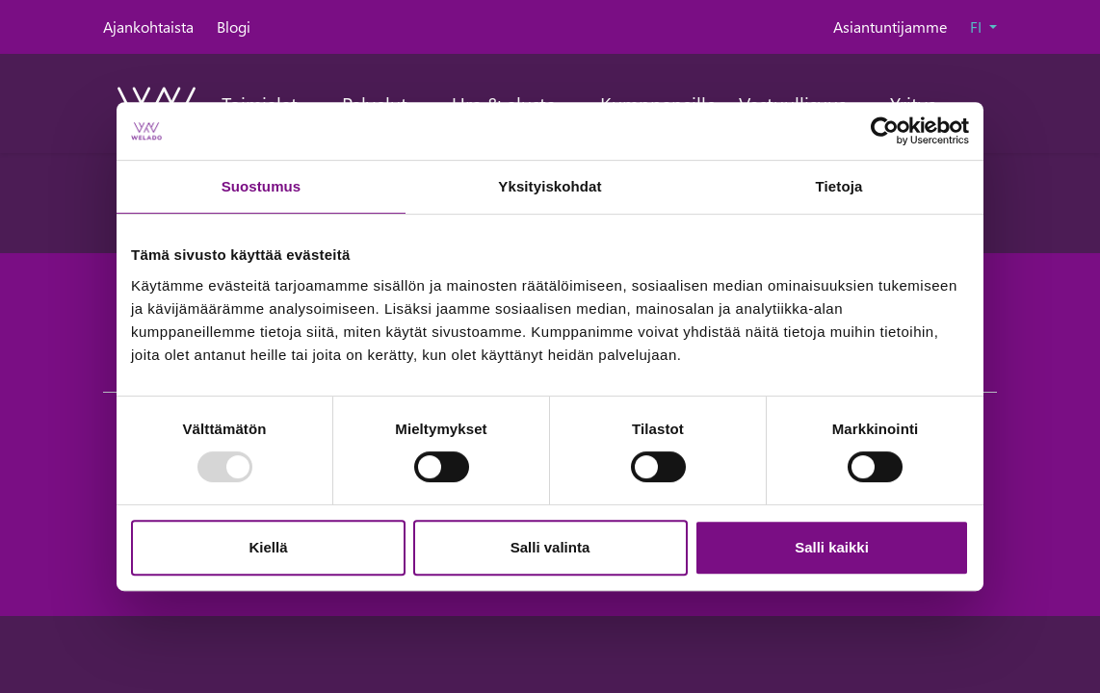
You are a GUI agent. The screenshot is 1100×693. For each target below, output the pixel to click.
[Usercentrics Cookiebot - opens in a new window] (884, 130)
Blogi (233, 26)
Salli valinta (550, 547)
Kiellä (268, 547)
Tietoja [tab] (839, 186)
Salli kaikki (832, 547)
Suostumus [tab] (261, 186)
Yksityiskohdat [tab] (549, 186)
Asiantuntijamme (890, 26)
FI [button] (977, 26)
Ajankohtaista (148, 26)
